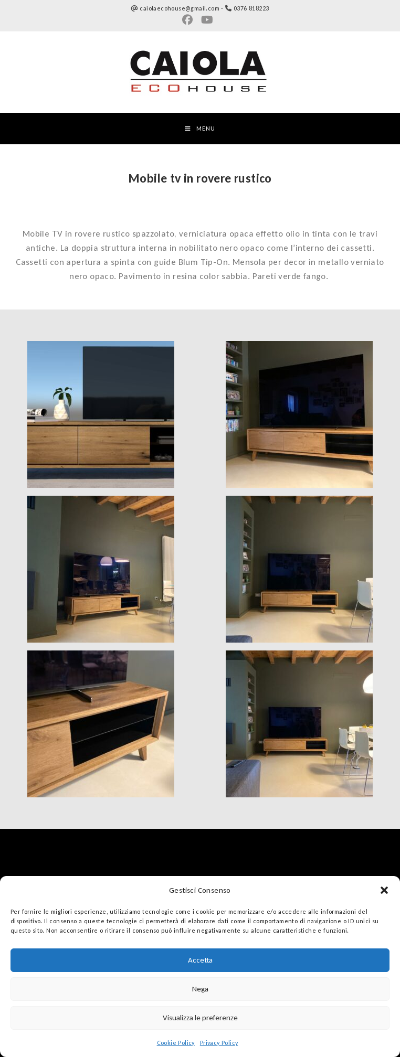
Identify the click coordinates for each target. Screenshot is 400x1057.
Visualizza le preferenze (200, 1017)
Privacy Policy (219, 1043)
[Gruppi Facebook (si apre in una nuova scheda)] (189, 20)
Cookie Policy (176, 1043)
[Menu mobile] (200, 128)
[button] (384, 890)
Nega (200, 989)
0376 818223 (251, 8)
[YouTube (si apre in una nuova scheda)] (207, 20)
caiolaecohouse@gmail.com (179, 8)
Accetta (200, 960)
